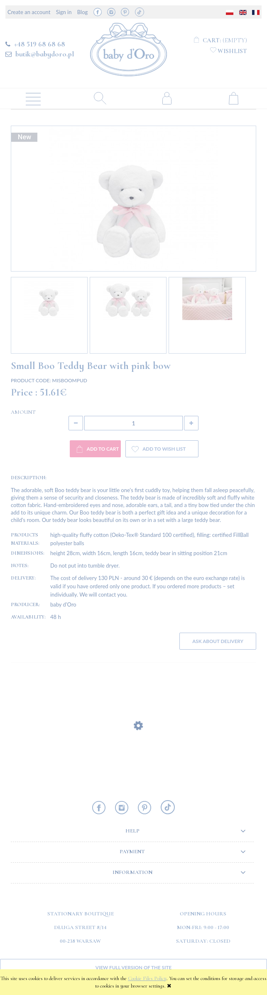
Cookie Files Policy (147, 978)
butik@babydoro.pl (44, 53)
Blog (82, 12)
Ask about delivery (217, 641)
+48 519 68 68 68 (39, 44)
